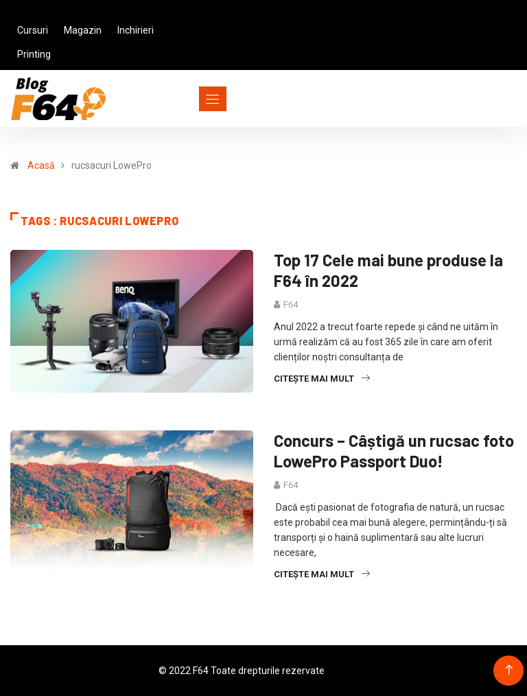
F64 (290, 304)
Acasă (41, 165)
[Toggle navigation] (188, 99)
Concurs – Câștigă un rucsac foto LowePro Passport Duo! (394, 450)
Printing (34, 54)
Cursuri (32, 30)
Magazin (83, 30)
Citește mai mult (322, 378)
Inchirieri (135, 30)
